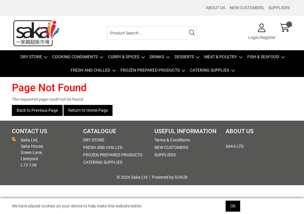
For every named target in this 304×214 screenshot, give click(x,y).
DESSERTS (184, 56)
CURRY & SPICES (123, 56)
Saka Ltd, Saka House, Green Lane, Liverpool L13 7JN (28, 152)
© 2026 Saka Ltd (132, 177)
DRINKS (157, 56)
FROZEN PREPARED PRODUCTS (150, 70)
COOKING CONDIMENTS (75, 56)
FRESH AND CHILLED (90, 70)
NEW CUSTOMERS (247, 7)
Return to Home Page (88, 110)
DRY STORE (31, 56)
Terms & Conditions (172, 140)
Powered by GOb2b (170, 177)
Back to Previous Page (37, 110)
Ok (232, 206)
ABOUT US (215, 7)
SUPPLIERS (279, 7)
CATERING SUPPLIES (209, 70)
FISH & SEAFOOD (263, 56)
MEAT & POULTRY (220, 56)
